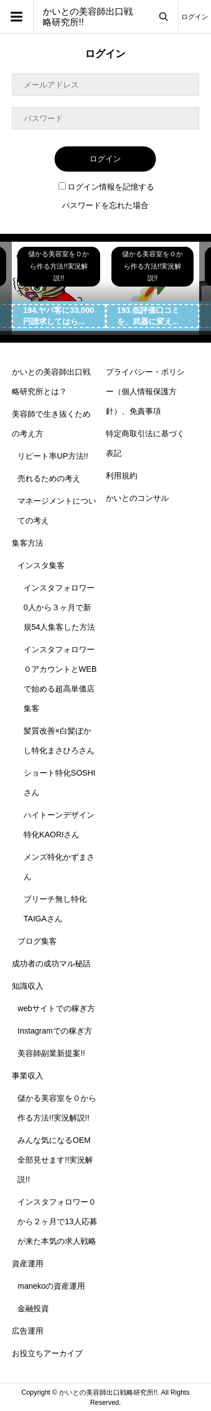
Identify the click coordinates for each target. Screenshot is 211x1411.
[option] (59, 288)
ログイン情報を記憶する (106, 186)
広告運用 (27, 1330)
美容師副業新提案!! (51, 1053)
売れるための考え (48, 478)
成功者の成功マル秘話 (51, 963)
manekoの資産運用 (51, 1285)
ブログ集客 (37, 941)
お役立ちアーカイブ (47, 1353)
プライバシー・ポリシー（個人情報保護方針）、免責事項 (145, 391)
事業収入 (27, 1075)
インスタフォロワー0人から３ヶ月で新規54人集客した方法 (60, 607)
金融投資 (33, 1308)
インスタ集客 (41, 565)
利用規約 (121, 475)
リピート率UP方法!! (52, 455)
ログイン (194, 17)
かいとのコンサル (137, 498)
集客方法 (27, 542)
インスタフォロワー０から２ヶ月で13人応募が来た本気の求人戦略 (57, 1221)
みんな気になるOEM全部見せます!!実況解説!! (55, 1160)
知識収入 (27, 985)
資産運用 (27, 1263)
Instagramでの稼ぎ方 (54, 1030)
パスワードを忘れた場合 (105, 205)
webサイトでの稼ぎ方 (56, 1008)
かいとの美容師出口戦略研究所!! (88, 17)
